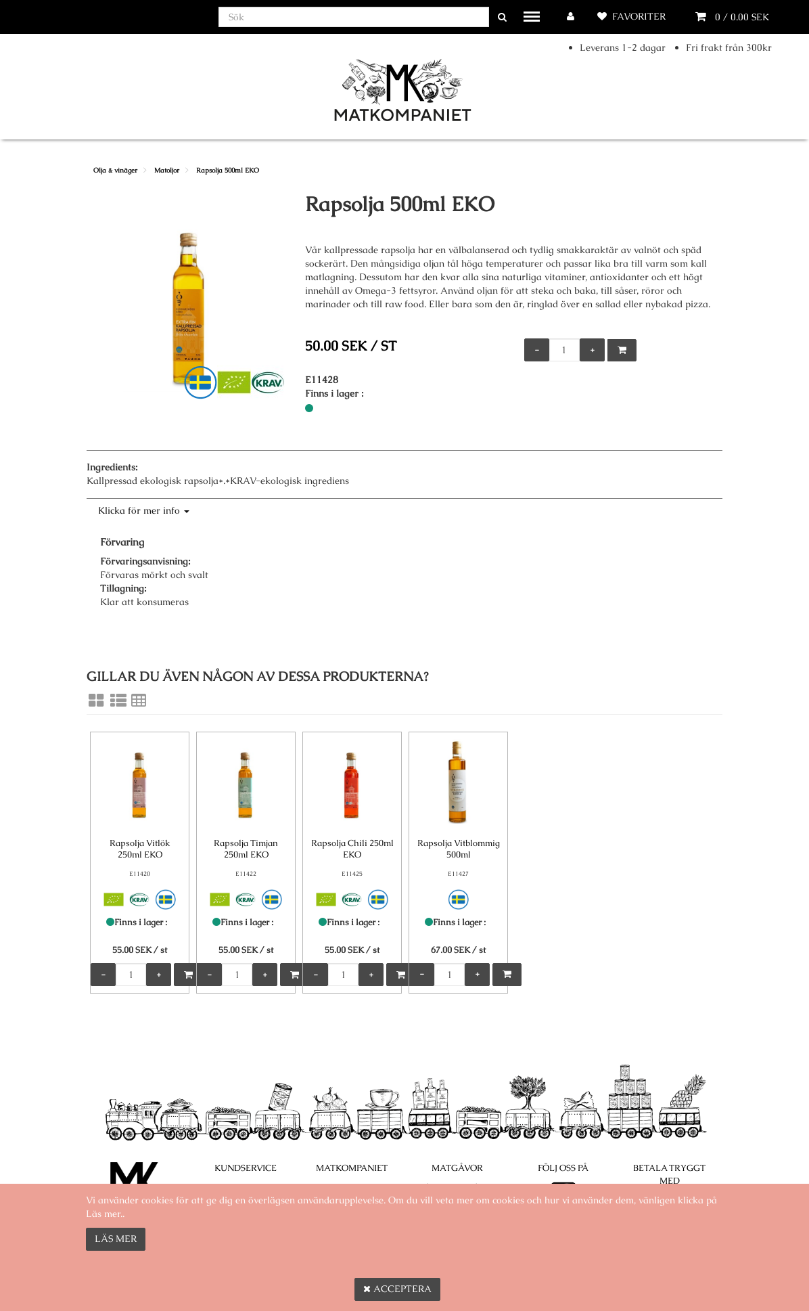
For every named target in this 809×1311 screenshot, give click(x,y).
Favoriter (639, 16)
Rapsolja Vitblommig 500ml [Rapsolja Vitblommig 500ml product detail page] (458, 848)
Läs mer (116, 1238)
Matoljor (166, 170)
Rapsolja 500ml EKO (227, 170)
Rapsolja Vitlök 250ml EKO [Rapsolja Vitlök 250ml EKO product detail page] (140, 848)
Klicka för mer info (143, 510)
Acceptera (397, 1289)
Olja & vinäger (115, 170)
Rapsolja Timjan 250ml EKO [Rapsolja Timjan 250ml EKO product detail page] (246, 848)
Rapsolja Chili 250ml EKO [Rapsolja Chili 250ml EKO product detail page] (352, 848)
